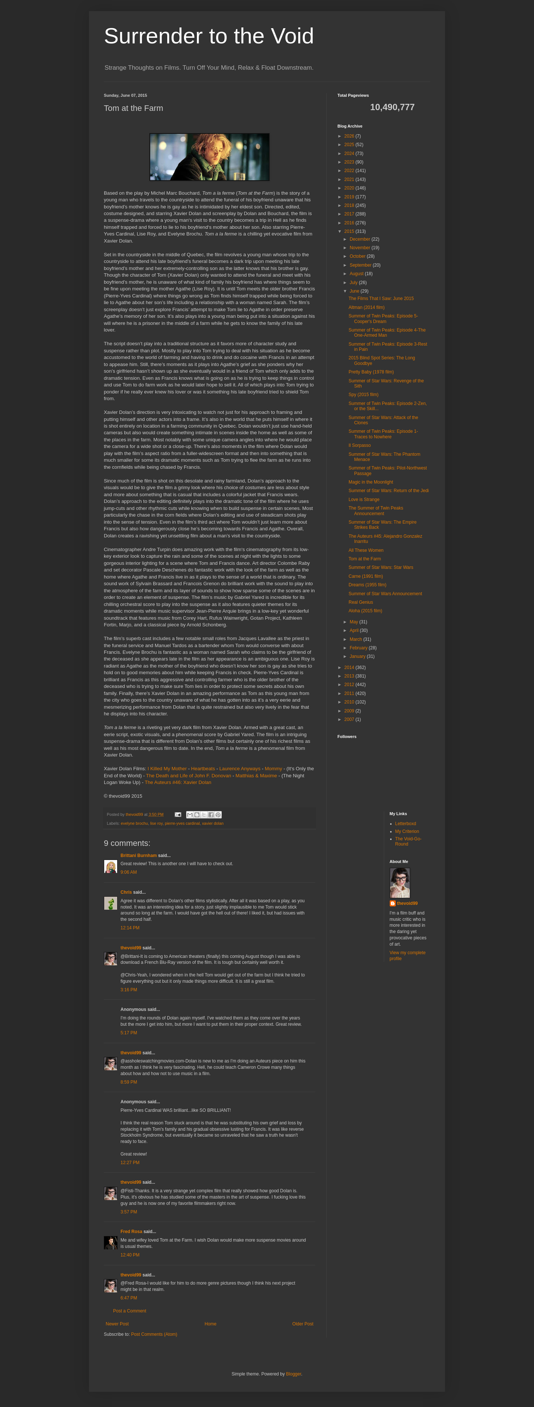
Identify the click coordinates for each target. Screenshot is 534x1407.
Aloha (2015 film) (365, 610)
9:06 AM (129, 872)
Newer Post (117, 1324)
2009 (350, 711)
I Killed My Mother (167, 768)
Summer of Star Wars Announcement (385, 593)
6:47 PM (129, 1298)
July (354, 282)
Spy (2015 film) (364, 394)
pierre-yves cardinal (182, 823)
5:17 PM (129, 1032)
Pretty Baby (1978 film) (371, 372)
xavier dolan (213, 823)
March (356, 639)
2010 (350, 702)
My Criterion (407, 831)
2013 (350, 676)
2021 (350, 179)
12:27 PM (130, 1162)
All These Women (366, 550)
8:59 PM (129, 1082)
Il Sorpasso (360, 445)
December (361, 239)
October (358, 256)
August (357, 273)
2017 (350, 214)
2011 (350, 693)
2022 (350, 170)
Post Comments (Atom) (154, 1334)
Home (211, 1324)
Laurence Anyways (240, 768)
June (355, 291)
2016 (350, 222)
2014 (350, 667)
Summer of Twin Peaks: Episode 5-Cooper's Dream (383, 318)
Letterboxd (405, 823)
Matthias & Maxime (256, 775)
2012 (350, 684)
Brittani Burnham (139, 855)
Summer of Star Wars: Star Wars (381, 567)
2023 (350, 162)
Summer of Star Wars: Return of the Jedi (389, 490)
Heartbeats (203, 768)
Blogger (293, 1374)
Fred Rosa (131, 1231)
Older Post (302, 1324)
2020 (350, 188)
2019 (350, 197)
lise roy (156, 823)
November (361, 247)
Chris (126, 892)
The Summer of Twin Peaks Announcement (376, 510)
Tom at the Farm (365, 558)
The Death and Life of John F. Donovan (188, 775)
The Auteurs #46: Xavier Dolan (178, 782)
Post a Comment (129, 1311)
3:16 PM (129, 989)
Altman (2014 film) (367, 307)
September (361, 265)
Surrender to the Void (209, 35)
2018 (350, 205)
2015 (350, 231)
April (355, 630)
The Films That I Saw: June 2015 (381, 298)
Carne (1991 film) (366, 576)
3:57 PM (129, 1212)
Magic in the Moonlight (371, 482)
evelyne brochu (134, 823)
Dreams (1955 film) (367, 584)
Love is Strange (364, 499)
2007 (350, 719)
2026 (350, 136)
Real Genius (361, 602)
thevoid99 (131, 947)
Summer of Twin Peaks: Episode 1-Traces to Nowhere (383, 434)
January (358, 656)
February (359, 647)
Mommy (273, 768)
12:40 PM (130, 1255)
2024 (350, 153)
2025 (350, 144)
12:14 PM (130, 927)
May (354, 622)
